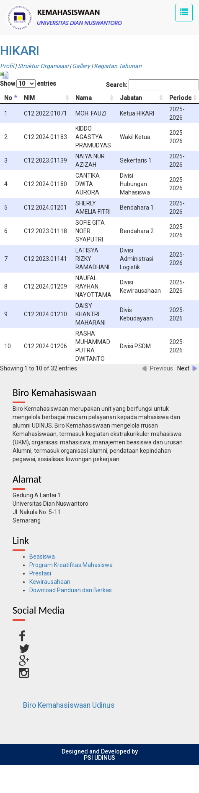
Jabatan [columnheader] (131, 98)
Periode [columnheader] (180, 98)
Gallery (81, 66)
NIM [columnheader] (29, 98)
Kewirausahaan (49, 581)
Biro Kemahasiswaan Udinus (69, 705)
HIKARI (19, 50)
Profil (7, 66)
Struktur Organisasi (43, 66)
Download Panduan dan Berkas (70, 590)
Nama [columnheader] (83, 98)
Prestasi (40, 573)
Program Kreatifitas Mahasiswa (71, 565)
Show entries (28, 83)
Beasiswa (42, 556)
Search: (152, 84)
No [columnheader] (8, 98)
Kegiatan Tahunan (118, 66)
